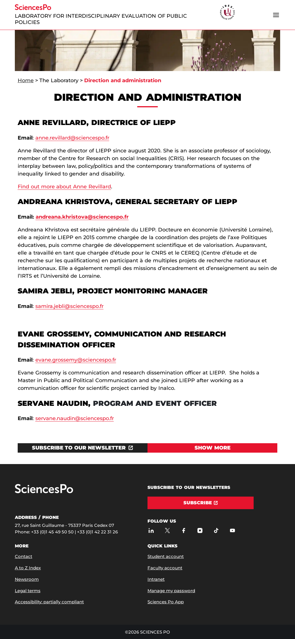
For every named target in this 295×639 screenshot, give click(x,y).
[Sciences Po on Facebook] (183, 530)
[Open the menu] (276, 15)
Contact (23, 556)
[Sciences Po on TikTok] (216, 530)
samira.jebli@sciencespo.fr (69, 306)
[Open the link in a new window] (83, 448)
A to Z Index (28, 568)
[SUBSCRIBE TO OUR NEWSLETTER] (83, 448)
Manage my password (171, 590)
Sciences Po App (166, 601)
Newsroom (27, 579)
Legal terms (28, 590)
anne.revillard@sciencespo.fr (72, 138)
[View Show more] (212, 448)
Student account (166, 556)
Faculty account (165, 568)
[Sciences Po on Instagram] (199, 530)
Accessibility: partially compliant (49, 601)
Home (26, 80)
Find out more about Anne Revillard (64, 187)
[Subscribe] (201, 503)
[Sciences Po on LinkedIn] (151, 530)
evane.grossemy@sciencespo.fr (75, 360)
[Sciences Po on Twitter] (167, 530)
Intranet (156, 579)
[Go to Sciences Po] (44, 492)
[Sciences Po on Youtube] (232, 530)
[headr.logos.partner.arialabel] (227, 12)
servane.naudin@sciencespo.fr (74, 418)
